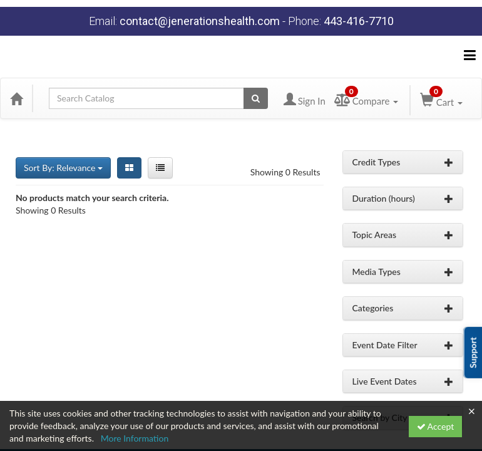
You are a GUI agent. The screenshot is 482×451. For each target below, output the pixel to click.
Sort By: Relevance (63, 167)
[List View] (160, 168)
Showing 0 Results (285, 172)
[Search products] (256, 98)
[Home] (16, 98)
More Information (135, 438)
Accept (435, 426)
